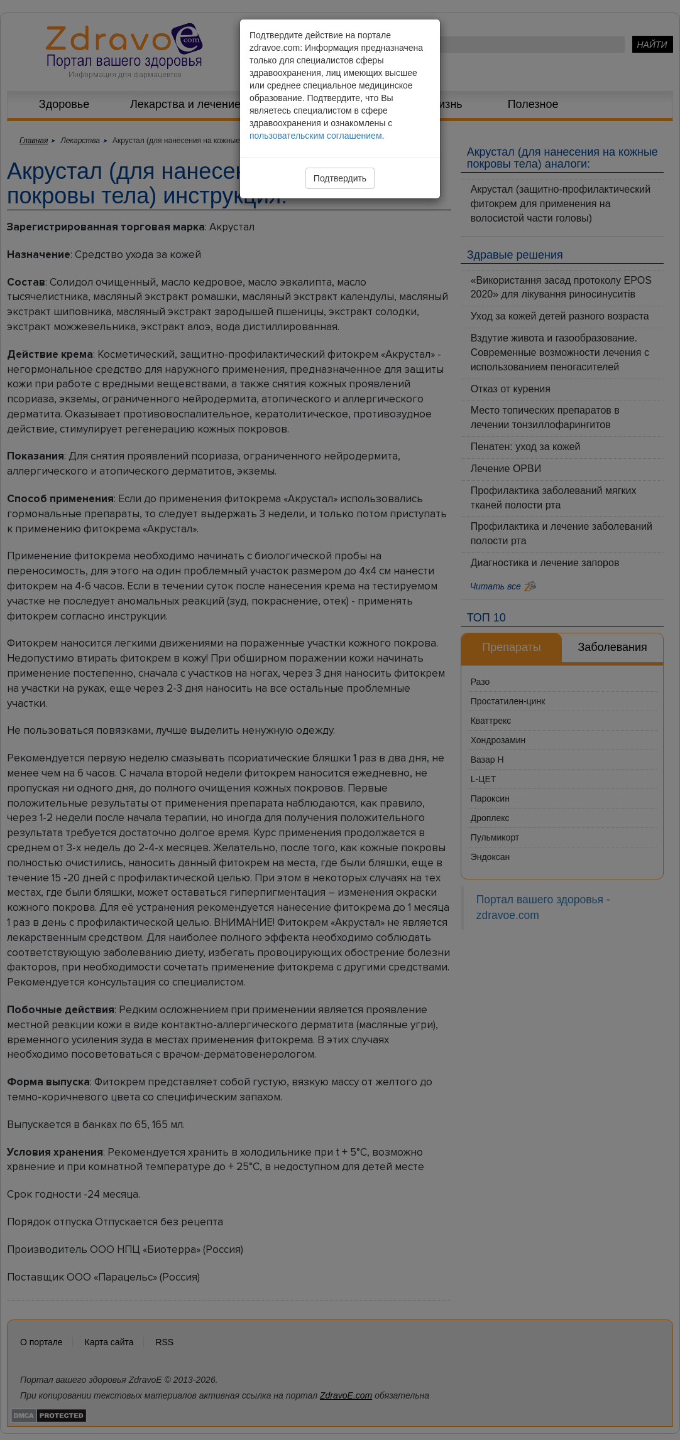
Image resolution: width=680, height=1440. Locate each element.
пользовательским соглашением (316, 136)
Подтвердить (340, 178)
